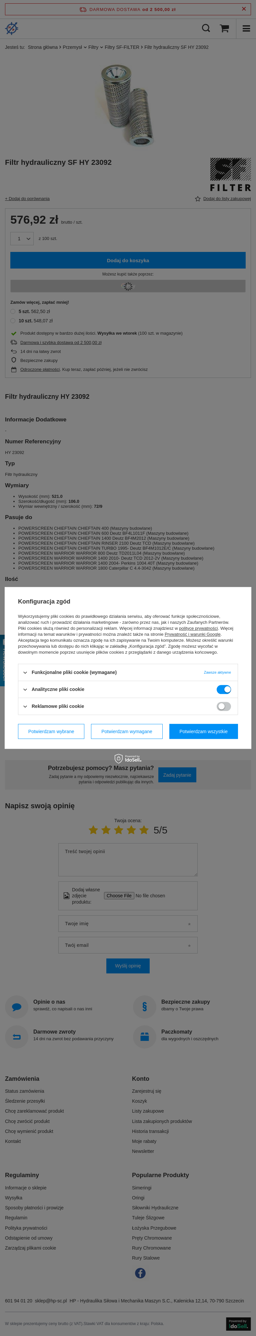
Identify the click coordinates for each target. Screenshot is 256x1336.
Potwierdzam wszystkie (203, 731)
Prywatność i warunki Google (193, 634)
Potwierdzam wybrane (51, 731)
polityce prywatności (198, 628)
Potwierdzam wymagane (126, 731)
